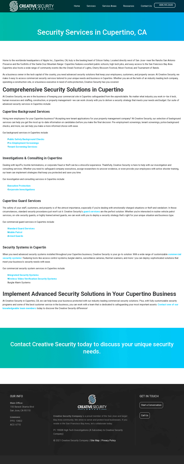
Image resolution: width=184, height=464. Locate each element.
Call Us (144, 415)
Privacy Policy (108, 440)
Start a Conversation (151, 405)
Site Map (94, 440)
